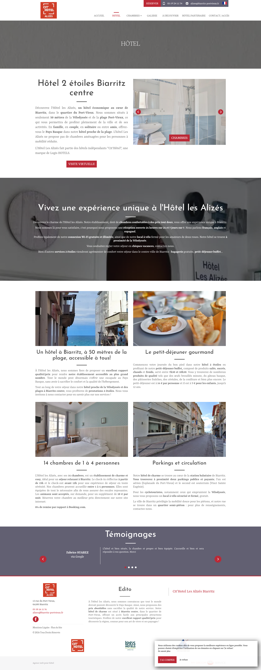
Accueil (99, 15)
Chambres (179, 137)
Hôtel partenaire (194, 15)
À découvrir (170, 15)
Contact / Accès (219, 15)
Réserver (152, 3)
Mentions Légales (41, 627)
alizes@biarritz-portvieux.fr (205, 3)
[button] (225, 3)
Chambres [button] (134, 15)
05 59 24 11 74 (174, 3)
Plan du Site (56, 627)
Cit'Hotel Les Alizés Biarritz (193, 591)
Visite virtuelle (81, 163)
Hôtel (116, 15)
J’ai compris (167, 659)
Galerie (152, 15)
